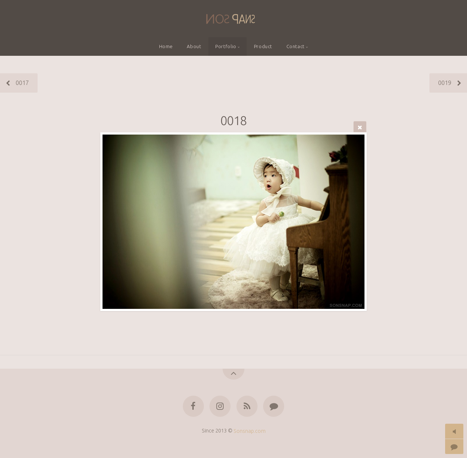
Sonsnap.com (250, 431)
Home (166, 46)
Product (263, 46)
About (194, 46)
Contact (295, 46)
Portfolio (225, 46)
